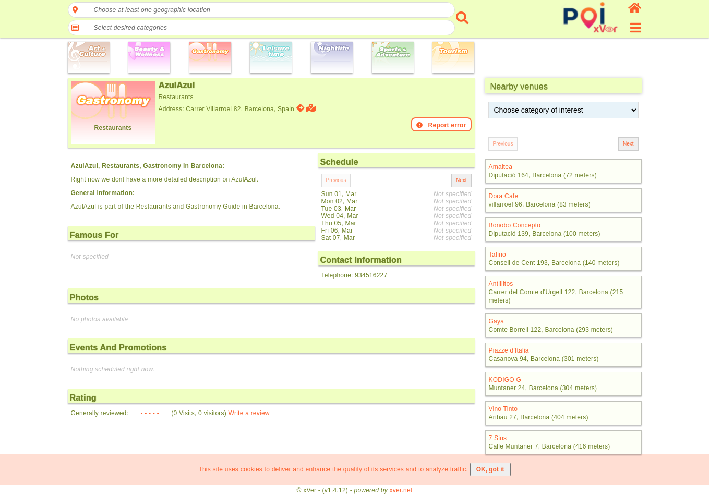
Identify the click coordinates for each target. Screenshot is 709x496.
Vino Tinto (503, 409)
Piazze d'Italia (509, 350)
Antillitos (501, 283)
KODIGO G (505, 379)
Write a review (249, 413)
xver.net (401, 490)
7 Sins (498, 438)
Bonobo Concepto (515, 225)
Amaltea (501, 167)
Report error (441, 125)
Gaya (496, 321)
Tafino (497, 254)
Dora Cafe (504, 196)
